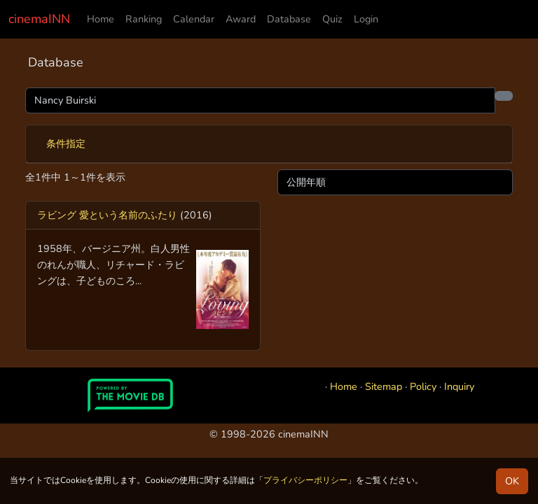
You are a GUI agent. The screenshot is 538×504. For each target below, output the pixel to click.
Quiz (332, 19)
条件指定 (65, 143)
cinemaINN (39, 18)
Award (241, 19)
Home (100, 19)
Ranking (143, 19)
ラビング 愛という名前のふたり (107, 215)
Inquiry (459, 386)
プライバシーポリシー (305, 480)
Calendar (193, 19)
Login (366, 19)
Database (289, 19)
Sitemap (383, 386)
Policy (423, 386)
